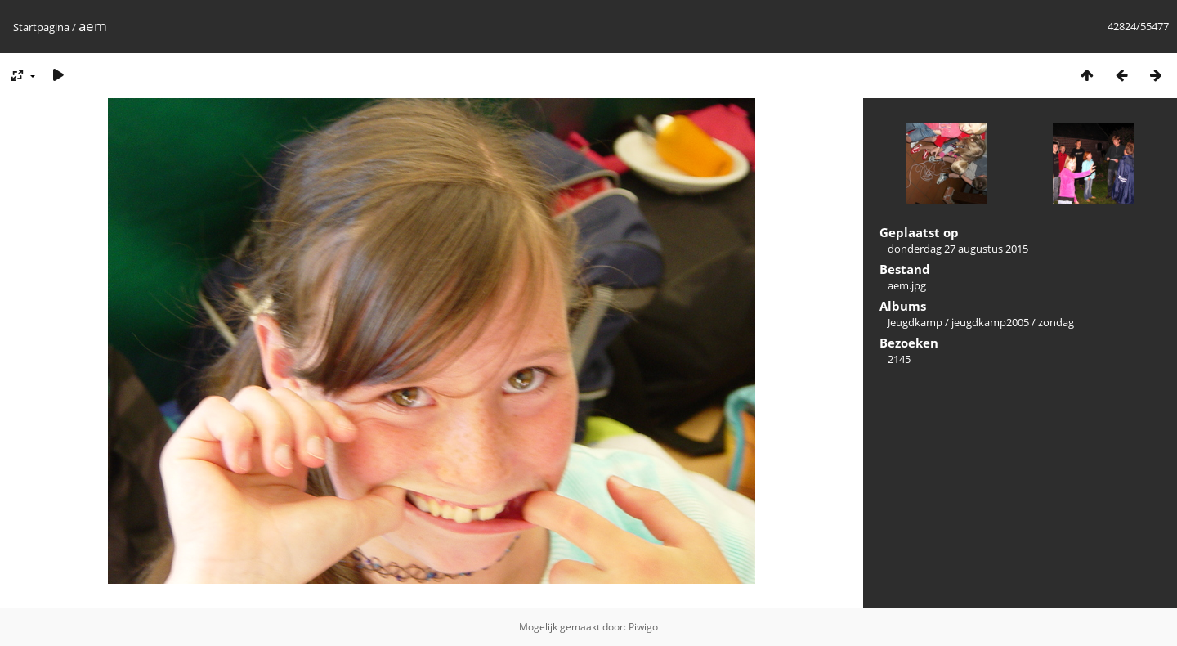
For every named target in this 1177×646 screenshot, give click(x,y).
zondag (1056, 322)
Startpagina (41, 27)
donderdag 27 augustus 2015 (958, 248)
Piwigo (643, 627)
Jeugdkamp (915, 322)
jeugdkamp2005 (990, 322)
